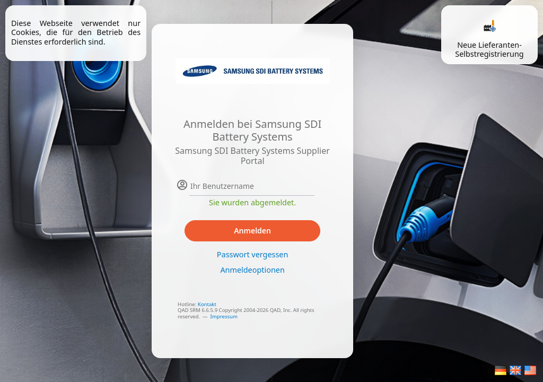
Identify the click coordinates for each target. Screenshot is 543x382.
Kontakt (207, 304)
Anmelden (252, 230)
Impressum (224, 316)
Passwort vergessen (252, 254)
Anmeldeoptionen (252, 270)
